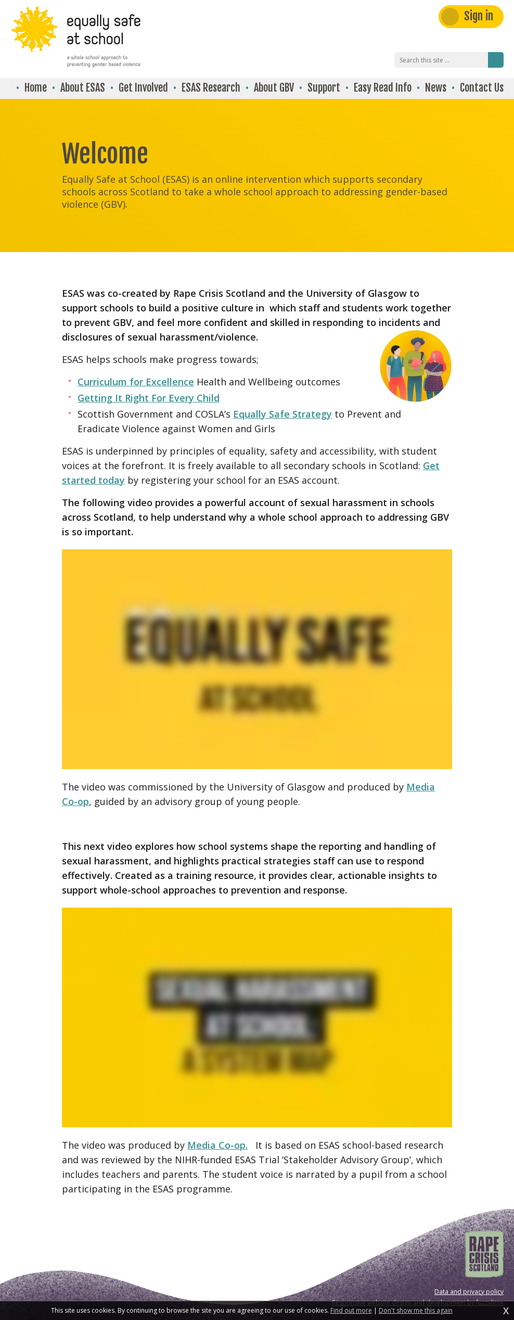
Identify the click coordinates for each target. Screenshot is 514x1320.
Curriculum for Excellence (136, 381)
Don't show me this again (416, 1310)
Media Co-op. (217, 1145)
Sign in (478, 16)
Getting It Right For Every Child (149, 398)
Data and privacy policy (469, 1291)
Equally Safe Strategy (282, 414)
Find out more (351, 1310)
